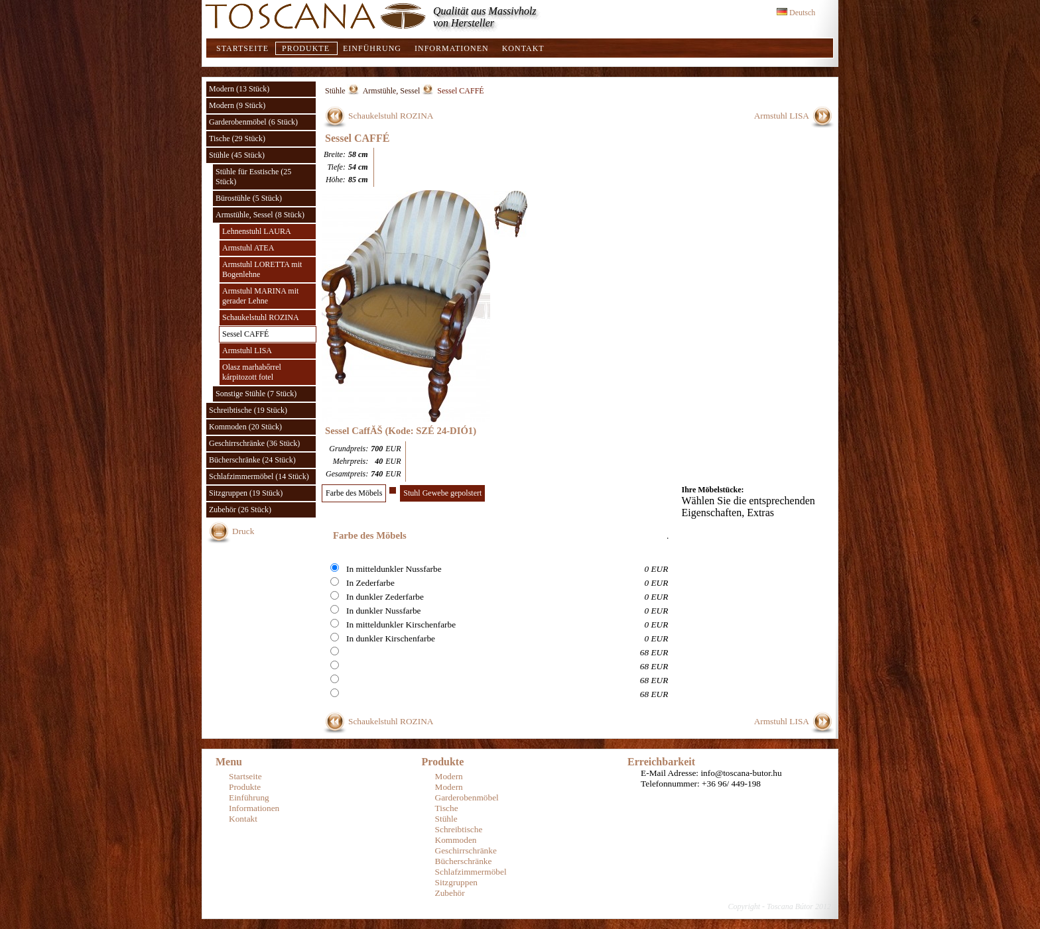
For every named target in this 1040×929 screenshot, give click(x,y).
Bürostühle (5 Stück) (249, 198)
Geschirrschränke (466, 850)
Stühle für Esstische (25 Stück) (253, 176)
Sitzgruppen (456, 882)
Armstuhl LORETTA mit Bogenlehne (262, 269)
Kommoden (456, 840)
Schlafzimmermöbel (471, 872)
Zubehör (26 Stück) (240, 509)
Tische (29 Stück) (237, 138)
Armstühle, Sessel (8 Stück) (260, 214)
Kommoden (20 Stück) (245, 426)
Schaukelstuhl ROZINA (260, 317)
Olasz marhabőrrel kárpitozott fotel (251, 372)
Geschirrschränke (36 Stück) (254, 443)
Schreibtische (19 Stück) (248, 410)
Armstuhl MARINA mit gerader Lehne (260, 295)
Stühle (335, 90)
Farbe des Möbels (354, 493)
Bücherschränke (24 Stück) (252, 460)
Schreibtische (459, 829)
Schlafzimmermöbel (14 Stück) (259, 476)
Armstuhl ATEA (248, 247)
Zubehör (450, 893)
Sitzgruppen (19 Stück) (246, 493)
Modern (449, 776)
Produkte (306, 48)
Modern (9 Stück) (237, 105)
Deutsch (796, 12)
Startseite (242, 48)
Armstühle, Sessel (392, 90)
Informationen (452, 48)
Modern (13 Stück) (239, 88)
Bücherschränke (463, 861)
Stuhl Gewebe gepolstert (442, 493)
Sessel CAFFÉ (245, 334)
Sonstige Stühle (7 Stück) (256, 393)
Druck (243, 531)
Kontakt (523, 48)
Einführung (372, 48)
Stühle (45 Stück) (237, 155)
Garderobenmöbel (467, 797)
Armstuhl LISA (247, 350)
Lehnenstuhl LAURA (256, 231)
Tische (446, 808)
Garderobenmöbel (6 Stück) (253, 122)
